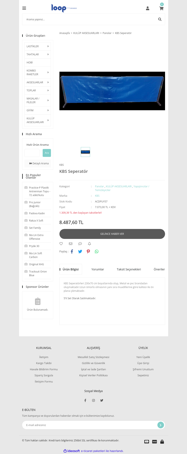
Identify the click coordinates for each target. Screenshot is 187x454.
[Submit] (160, 425)
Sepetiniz (143, 375)
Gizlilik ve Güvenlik (93, 363)
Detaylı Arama (39, 163)
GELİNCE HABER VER (112, 234)
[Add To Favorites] (62, 243)
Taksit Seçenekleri (129, 269)
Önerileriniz (162, 269)
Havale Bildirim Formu (44, 369)
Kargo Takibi (43, 363)
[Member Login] (147, 8)
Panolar (99, 186)
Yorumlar (98, 269)
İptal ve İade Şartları (93, 369)
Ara (47, 153)
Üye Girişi (143, 363)
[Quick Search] (32, 153)
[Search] (93, 19)
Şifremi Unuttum (143, 369)
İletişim (43, 357)
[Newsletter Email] (93, 425)
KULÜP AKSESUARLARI (119, 186)
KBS (61, 165)
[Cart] (161, 8)
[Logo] (64, 8)
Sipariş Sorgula (44, 375)
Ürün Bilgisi (71, 269)
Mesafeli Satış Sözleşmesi (93, 357)
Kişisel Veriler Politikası (93, 375)
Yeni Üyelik (143, 357)
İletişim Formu (44, 381)
